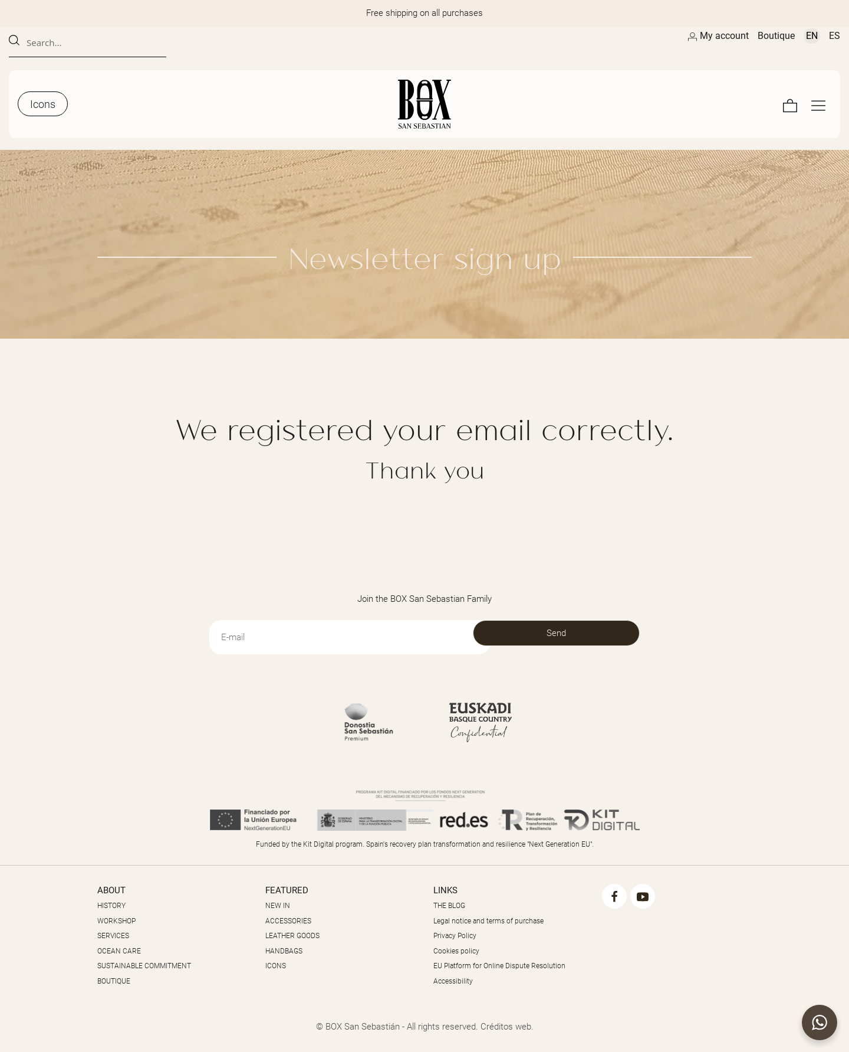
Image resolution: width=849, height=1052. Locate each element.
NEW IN (277, 906)
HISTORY (111, 906)
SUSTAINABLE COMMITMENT (144, 966)
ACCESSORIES (288, 921)
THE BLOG (449, 906)
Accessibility (453, 981)
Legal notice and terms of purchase (488, 921)
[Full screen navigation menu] (818, 104)
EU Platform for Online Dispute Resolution (499, 966)
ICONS (275, 966)
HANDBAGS (283, 951)
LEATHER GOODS (292, 936)
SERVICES (113, 936)
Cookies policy (456, 951)
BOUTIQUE (113, 981)
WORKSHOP (116, 921)
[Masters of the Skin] (424, 104)
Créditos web (506, 1026)
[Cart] (790, 104)
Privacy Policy (454, 936)
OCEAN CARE (119, 951)
